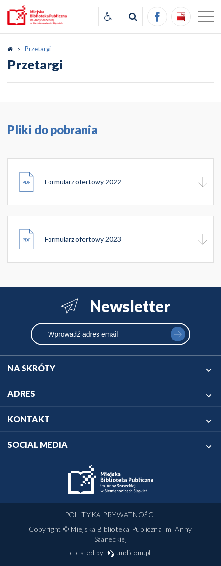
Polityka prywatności (111, 514)
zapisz (178, 334)
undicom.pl (129, 552)
